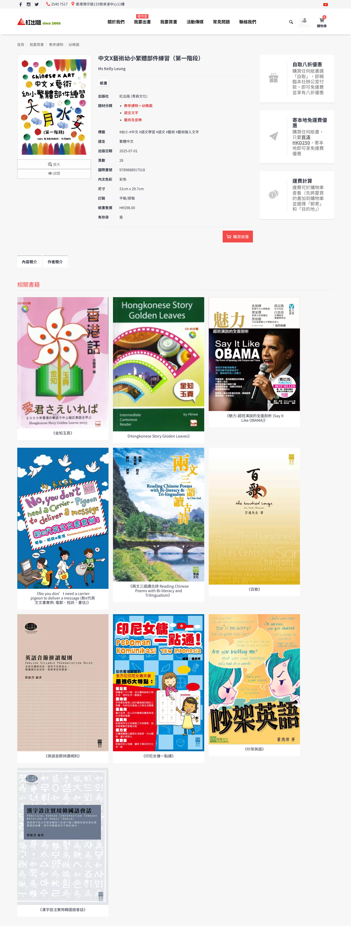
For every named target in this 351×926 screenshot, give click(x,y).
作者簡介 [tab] (55, 261)
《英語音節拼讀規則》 (63, 756)
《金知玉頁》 (62, 433)
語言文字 (131, 112)
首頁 (20, 44)
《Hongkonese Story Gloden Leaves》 (159, 436)
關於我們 (116, 22)
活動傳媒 (195, 22)
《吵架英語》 (254, 749)
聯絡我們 (247, 22)
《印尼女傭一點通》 (159, 756)
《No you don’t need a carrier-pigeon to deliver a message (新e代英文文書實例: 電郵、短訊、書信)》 (62, 597)
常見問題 (221, 22)
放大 (54, 164)
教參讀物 (56, 44)
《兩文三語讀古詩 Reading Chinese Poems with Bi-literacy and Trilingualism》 (158, 590)
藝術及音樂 (133, 119)
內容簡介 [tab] (29, 261)
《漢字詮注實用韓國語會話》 (62, 909)
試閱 (54, 173)
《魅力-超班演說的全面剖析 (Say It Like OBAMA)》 (254, 418)
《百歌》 (254, 589)
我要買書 (168, 22)
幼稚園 (74, 44)
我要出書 (142, 19)
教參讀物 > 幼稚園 (138, 105)
